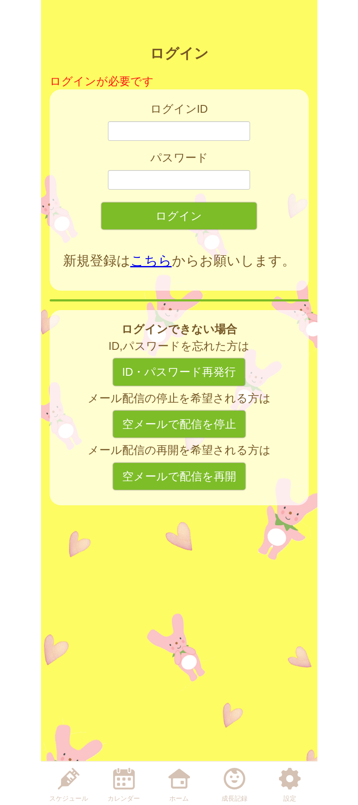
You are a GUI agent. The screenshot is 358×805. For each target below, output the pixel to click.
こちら (151, 260)
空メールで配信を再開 (179, 476)
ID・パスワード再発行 (179, 372)
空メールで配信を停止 (179, 424)
